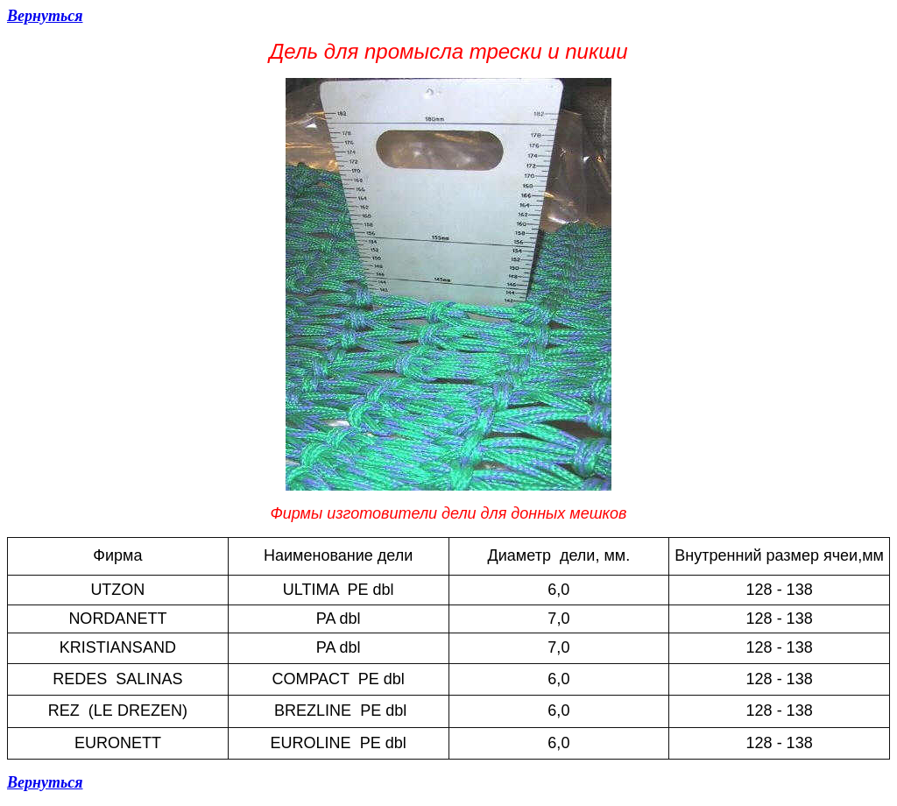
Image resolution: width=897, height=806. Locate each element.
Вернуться (44, 16)
